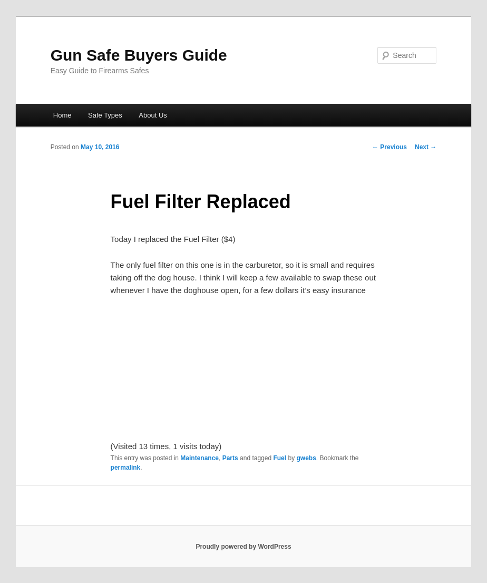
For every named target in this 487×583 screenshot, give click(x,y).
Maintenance (199, 458)
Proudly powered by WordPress (243, 546)
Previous (389, 147)
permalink (126, 467)
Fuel (279, 458)
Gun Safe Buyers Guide (139, 55)
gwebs (306, 458)
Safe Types (105, 115)
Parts (230, 458)
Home (62, 115)
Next (425, 147)
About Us (153, 115)
